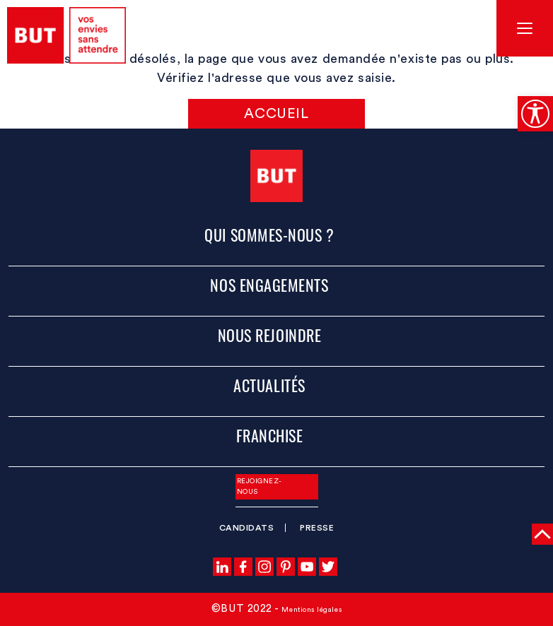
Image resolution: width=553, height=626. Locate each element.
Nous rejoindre (270, 335)
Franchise (269, 435)
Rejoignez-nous (259, 486)
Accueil (276, 114)
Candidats (246, 528)
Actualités (269, 385)
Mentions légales (311, 609)
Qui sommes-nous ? (269, 234)
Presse (317, 528)
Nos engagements (269, 284)
